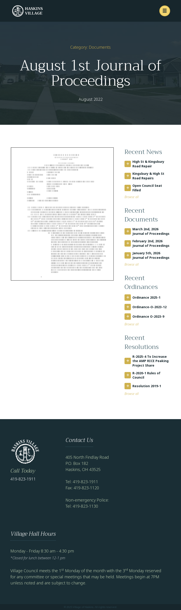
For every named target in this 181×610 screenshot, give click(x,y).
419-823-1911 (23, 479)
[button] (164, 10)
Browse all (132, 197)
